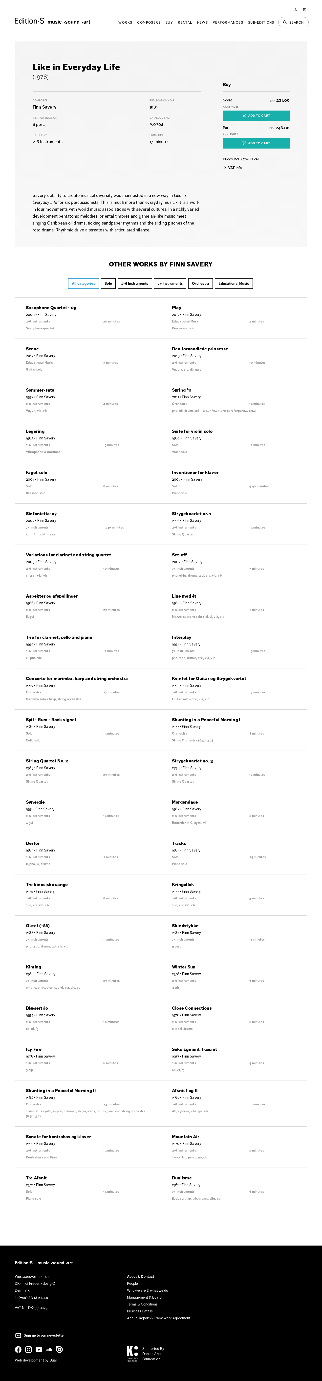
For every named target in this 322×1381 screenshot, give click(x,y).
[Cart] (304, 9)
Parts (230, 131)
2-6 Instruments (134, 283)
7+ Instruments (170, 283)
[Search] (293, 22)
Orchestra (200, 283)
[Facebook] (19, 1349)
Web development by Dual (36, 1360)
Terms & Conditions (142, 1304)
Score (231, 103)
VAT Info (232, 168)
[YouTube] (40, 1349)
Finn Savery (44, 107)
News (202, 22)
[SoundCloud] (50, 1349)
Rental (185, 22)
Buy (169, 22)
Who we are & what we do (147, 1290)
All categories (83, 283)
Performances (228, 22)
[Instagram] (29, 1349)
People (132, 1283)
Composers (149, 22)
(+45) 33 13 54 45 (33, 1297)
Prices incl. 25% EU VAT (241, 159)
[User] (295, 9)
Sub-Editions (261, 22)
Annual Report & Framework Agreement (158, 1318)
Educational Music (233, 283)
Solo (108, 283)
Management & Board (144, 1297)
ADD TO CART (256, 115)
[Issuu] (60, 1349)
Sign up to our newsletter (40, 1335)
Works (125, 22)
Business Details (140, 1311)
